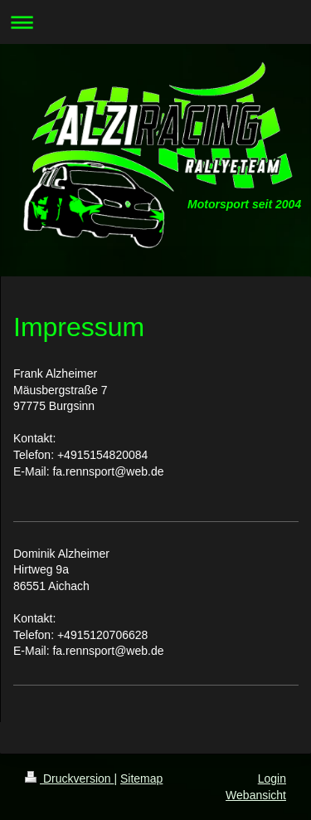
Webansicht (256, 795)
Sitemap (141, 778)
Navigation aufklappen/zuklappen (155, 22)
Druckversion (69, 778)
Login (272, 778)
